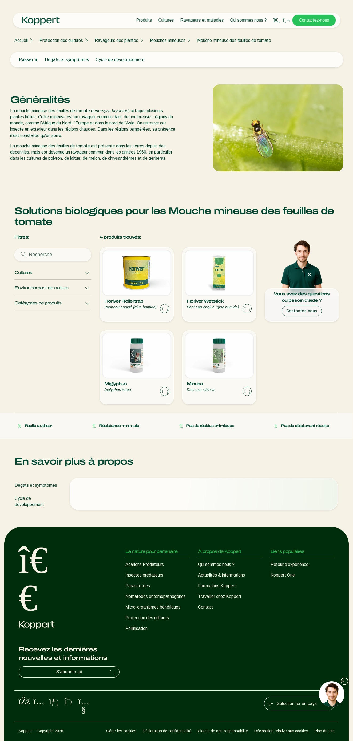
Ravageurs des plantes (116, 40)
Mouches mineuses (167, 40)
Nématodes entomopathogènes (155, 596)
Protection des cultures (61, 40)
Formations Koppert (217, 585)
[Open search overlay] (276, 20)
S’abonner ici (86, 672)
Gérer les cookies (121, 731)
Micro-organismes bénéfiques (152, 607)
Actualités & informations (221, 575)
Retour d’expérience (289, 564)
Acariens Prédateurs (144, 564)
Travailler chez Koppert (219, 596)
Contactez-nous (314, 20)
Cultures (166, 20)
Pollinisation (136, 628)
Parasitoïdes (137, 585)
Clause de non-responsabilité (223, 731)
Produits (144, 20)
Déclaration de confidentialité (167, 731)
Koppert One (283, 575)
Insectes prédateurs (144, 575)
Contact (205, 607)
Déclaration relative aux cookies (281, 731)
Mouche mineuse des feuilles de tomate (234, 40)
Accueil (21, 40)
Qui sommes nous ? (248, 20)
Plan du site (325, 731)
